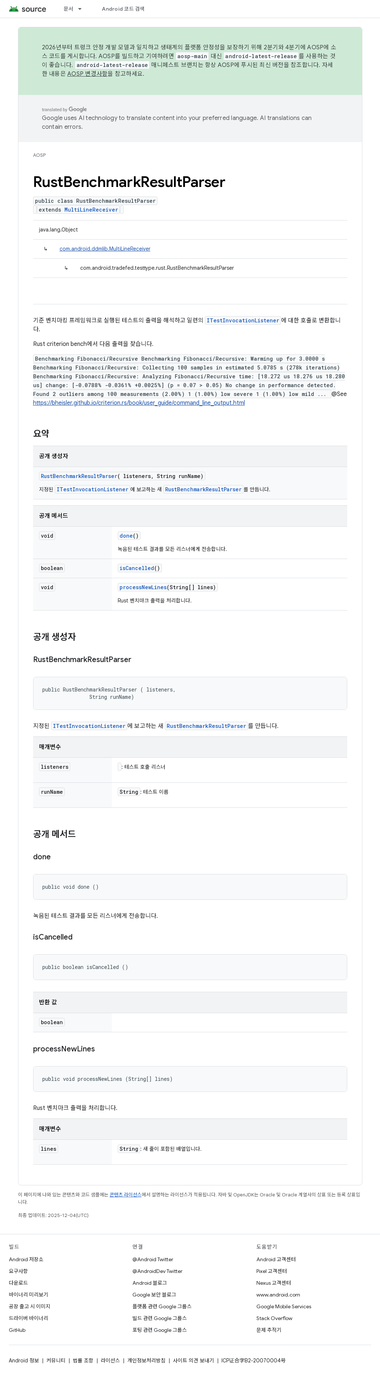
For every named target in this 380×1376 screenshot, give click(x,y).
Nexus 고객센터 (273, 1283)
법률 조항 (83, 1360)
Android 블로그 (149, 1283)
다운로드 (18, 1283)
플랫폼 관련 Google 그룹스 (162, 1306)
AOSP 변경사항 (87, 74)
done (126, 535)
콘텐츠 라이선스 (126, 1195)
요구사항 (18, 1271)
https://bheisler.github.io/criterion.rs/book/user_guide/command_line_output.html (139, 403)
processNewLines (143, 587)
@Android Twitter (152, 1259)
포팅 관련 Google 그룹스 (159, 1330)
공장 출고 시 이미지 (29, 1306)
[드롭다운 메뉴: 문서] (83, 9)
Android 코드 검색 (123, 9)
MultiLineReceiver (91, 209)
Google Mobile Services (283, 1306)
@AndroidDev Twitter (157, 1271)
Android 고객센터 (276, 1259)
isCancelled (137, 568)
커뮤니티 (55, 1360)
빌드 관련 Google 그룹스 (159, 1318)
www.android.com (278, 1294)
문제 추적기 (268, 1330)
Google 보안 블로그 (154, 1294)
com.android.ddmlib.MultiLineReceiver (105, 248)
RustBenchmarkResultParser (79, 476)
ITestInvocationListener (243, 320)
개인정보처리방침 (146, 1360)
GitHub (17, 1330)
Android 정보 (24, 1360)
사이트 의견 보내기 (193, 1360)
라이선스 (110, 1360)
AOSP (39, 155)
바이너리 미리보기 (28, 1294)
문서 (69, 9)
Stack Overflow (274, 1318)
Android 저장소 (26, 1259)
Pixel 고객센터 (271, 1271)
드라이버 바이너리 (28, 1318)
